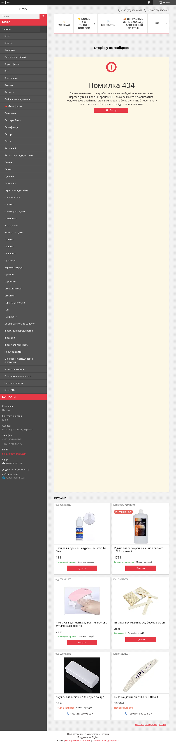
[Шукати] (43, 16)
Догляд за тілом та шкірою (19, 323)
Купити (82, 568)
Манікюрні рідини (14, 211)
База (7, 36)
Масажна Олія (12, 197)
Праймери (10, 260)
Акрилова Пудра (13, 267)
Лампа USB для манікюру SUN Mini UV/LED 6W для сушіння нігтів (81, 624)
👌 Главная (63, 23)
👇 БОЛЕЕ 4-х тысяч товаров (84, 23)
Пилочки (9, 246)
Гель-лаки (10, 113)
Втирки (8, 85)
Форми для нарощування (18, 330)
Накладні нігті (12, 225)
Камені (8, 162)
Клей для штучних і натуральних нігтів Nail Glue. (82, 549)
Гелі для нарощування (17, 99)
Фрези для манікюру (16, 344)
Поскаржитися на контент (78, 740)
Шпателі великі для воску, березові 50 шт (139, 622)
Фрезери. (9, 337)
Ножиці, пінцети (13, 232)
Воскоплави (11, 78)
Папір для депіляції (15, 57)
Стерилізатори (13, 288)
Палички (9, 239)
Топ (6, 309)
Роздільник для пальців (17, 376)
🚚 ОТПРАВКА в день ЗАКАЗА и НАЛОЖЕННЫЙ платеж (133, 23)
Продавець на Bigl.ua (88, 737)
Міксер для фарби (14, 369)
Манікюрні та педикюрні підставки (18, 360)
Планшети (10, 253)
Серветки (10, 281)
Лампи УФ (10, 183)
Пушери (9, 274)
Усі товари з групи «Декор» (150, 724)
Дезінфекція (11, 127)
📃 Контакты (108, 23)
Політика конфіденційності (105, 740)
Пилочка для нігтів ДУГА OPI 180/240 (136, 697)
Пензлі (8, 169)
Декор (8, 134)
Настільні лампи (13, 383)
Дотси (7, 141)
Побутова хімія (13, 351)
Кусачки (9, 176)
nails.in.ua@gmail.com (14, 453)
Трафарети (10, 316)
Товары (6, 29)
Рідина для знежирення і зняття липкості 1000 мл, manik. (139, 549)
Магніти (8, 204)
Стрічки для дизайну (16, 190)
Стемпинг (9, 295)
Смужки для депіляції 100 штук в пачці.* (80, 697)
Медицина (10, 218)
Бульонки (9, 50)
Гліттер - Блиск (12, 120)
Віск (6, 71)
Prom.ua (105, 734)
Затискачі (10, 148)
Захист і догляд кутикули (18, 155)
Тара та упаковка (14, 302)
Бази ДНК (9, 390)
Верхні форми (12, 64)
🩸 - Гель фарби (13, 106)
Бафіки (8, 43)
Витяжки (9, 92)
